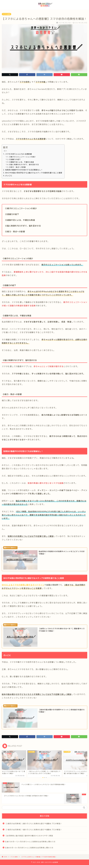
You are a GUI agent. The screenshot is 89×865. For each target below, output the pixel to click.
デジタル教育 (6, 14)
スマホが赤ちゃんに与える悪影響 (18, 154)
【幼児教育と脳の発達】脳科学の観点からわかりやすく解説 (29, 835)
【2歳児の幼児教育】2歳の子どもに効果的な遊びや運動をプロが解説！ (33, 823)
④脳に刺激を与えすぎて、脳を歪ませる (24, 164)
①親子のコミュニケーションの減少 (22, 157)
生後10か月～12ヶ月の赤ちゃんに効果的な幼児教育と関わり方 (30, 841)
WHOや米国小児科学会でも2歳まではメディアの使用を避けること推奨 (33, 173)
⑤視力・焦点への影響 (17, 167)
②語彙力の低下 (15, 159)
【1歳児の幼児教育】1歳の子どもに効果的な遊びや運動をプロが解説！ (33, 829)
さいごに (8, 175)
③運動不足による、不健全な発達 (21, 162)
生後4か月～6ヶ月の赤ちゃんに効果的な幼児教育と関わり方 (29, 847)
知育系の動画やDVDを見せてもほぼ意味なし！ (24, 170)
